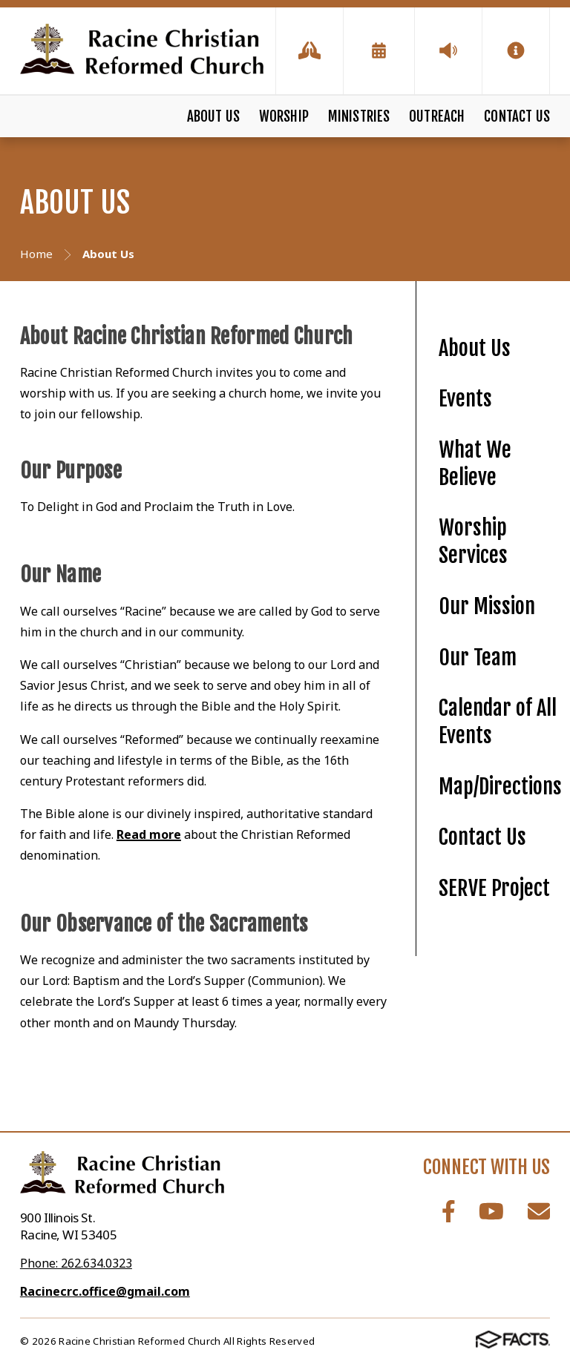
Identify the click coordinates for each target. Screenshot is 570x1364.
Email (539, 1211)
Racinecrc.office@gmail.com (105, 1291)
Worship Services (473, 541)
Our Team (478, 658)
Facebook (449, 1211)
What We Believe (475, 463)
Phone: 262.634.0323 (76, 1263)
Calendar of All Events (498, 721)
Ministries (359, 116)
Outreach (437, 116)
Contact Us (517, 116)
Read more (149, 834)
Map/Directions (500, 787)
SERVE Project (494, 888)
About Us (213, 116)
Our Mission (487, 606)
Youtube (491, 1211)
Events (465, 399)
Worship (284, 116)
